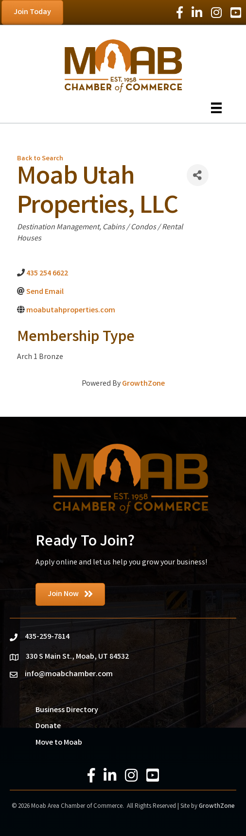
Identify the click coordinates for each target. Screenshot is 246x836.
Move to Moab (58, 743)
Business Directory (66, 710)
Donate (48, 726)
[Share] (198, 175)
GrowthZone (143, 384)
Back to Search (40, 159)
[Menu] (216, 108)
